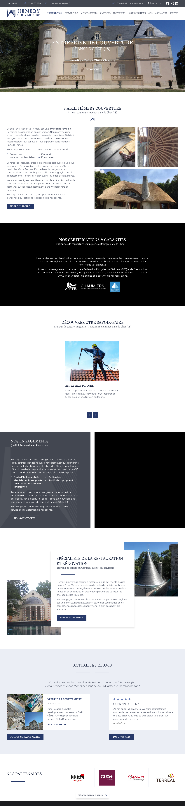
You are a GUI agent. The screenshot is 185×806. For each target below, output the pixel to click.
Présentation (54, 13)
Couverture (71, 13)
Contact (174, 13)
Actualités (161, 13)
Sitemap (115, 802)
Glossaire (105, 13)
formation (16, 445)
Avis (150, 13)
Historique (119, 13)
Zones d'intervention (131, 802)
